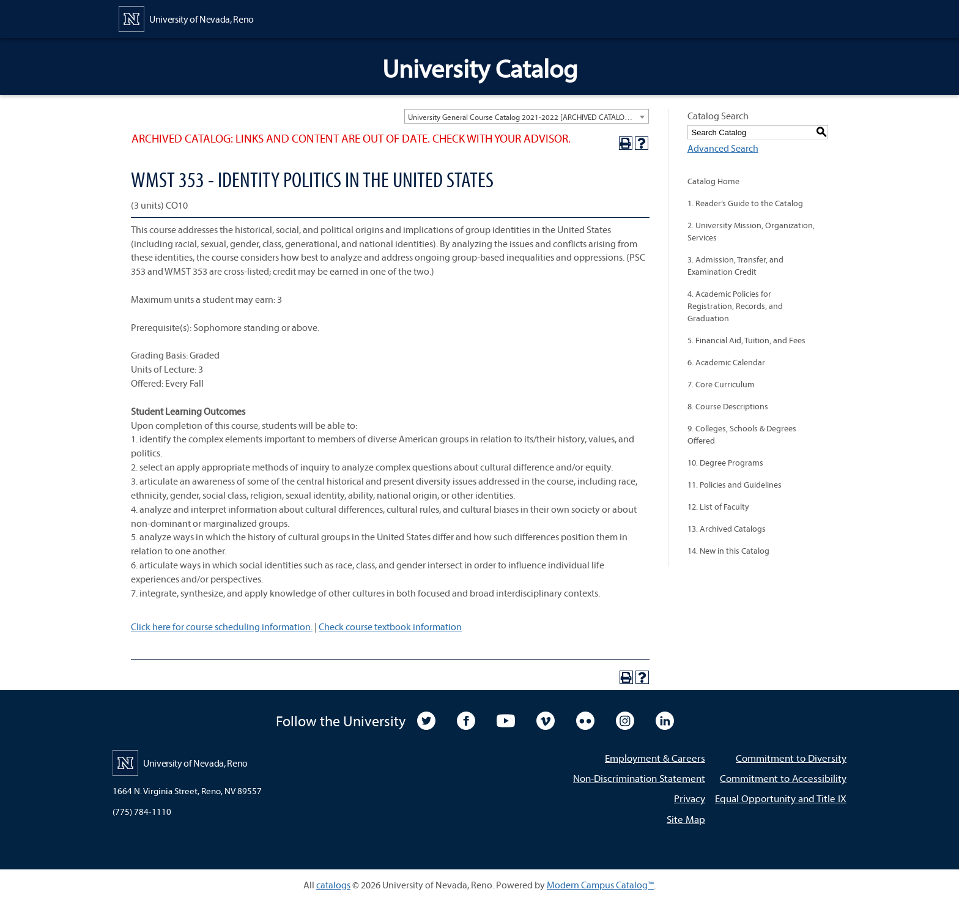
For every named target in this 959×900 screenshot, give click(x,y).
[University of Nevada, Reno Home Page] (186, 18)
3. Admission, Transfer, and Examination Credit (735, 265)
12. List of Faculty (718, 506)
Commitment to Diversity (791, 757)
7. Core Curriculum (721, 384)
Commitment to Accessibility (783, 778)
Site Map (686, 819)
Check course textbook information (390, 626)
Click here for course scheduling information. (222, 626)
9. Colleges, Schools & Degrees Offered (741, 434)
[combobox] (526, 116)
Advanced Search (722, 148)
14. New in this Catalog (728, 550)
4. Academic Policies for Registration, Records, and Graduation (735, 306)
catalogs (333, 885)
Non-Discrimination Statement (639, 778)
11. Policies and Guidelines (734, 484)
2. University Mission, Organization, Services (751, 231)
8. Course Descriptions (727, 406)
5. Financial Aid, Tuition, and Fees (746, 340)
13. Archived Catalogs (726, 528)
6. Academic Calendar (726, 362)
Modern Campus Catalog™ (600, 885)
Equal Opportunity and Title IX (780, 798)
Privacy (689, 798)
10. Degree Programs (725, 462)
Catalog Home (713, 181)
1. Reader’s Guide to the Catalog (745, 203)
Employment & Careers (655, 757)
